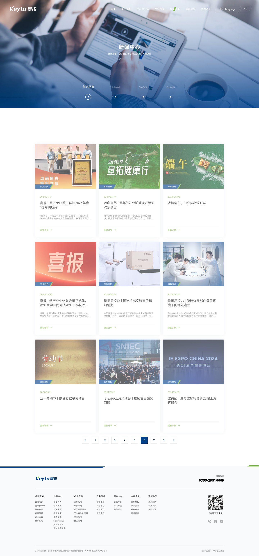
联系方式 (152, 502)
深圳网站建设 (218, 551)
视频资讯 (135, 513)
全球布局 (39, 521)
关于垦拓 (126, 9)
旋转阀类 (58, 505)
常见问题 (118, 505)
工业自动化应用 (81, 513)
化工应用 (78, 521)
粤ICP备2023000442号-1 (96, 551)
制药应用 (78, 517)
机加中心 (100, 509)
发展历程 (39, 513)
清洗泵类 (58, 517)
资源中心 (118, 502)
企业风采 (160, 9)
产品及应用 (143, 9)
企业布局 (39, 509)
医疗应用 (78, 502)
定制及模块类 (59, 528)
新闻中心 (175, 9)
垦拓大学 (152, 509)
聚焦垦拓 (135, 502)
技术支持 (206, 551)
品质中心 (100, 513)
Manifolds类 (59, 521)
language (227, 9)
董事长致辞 (40, 505)
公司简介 (39, 502)
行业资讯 (135, 509)
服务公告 (118, 509)
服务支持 (191, 9)
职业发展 (152, 505)
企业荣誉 (39, 517)
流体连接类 (58, 524)
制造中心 (100, 505)
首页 (113, 9)
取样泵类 (58, 513)
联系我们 (206, 9)
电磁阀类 (58, 502)
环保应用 (78, 505)
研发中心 (100, 502)
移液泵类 (58, 509)
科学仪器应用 (80, 509)
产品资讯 (135, 505)
